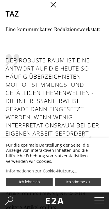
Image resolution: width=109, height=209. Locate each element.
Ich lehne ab (29, 181)
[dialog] (54, 165)
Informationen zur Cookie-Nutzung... (41, 171)
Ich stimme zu (78, 181)
